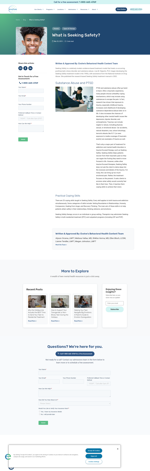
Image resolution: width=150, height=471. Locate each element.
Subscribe (115, 311)
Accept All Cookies (94, 450)
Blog (24, 21)
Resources (84, 10)
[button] (8, 456)
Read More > (32, 323)
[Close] (116, 449)
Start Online (116, 10)
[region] (64, 456)
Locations (56, 10)
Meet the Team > (61, 246)
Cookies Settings (94, 461)
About (96, 10)
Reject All (94, 456)
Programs (43, 10)
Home (18, 21)
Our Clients (29, 10)
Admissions (69, 10)
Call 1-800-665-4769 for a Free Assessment (75, 356)
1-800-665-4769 (87, 2)
